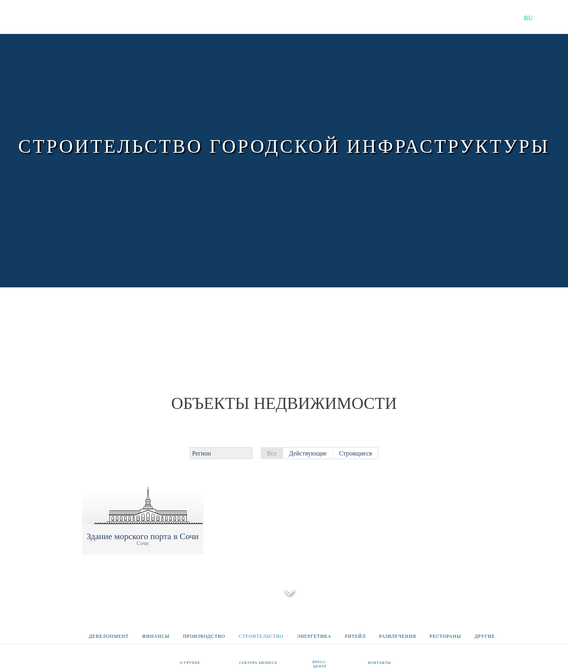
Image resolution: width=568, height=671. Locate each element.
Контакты (379, 662)
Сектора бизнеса (258, 662)
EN (550, 18)
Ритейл (355, 633)
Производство (204, 633)
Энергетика (314, 633)
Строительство (261, 633)
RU (528, 18)
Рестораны (445, 633)
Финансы (156, 633)
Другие (485, 633)
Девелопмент (109, 633)
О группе (190, 662)
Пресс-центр (319, 664)
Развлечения (397, 633)
